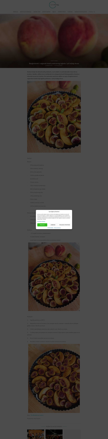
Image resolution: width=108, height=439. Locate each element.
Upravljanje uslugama (41, 221)
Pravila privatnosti (57, 227)
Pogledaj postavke (64, 224)
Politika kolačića (50, 227)
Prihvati (42, 224)
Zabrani (53, 224)
